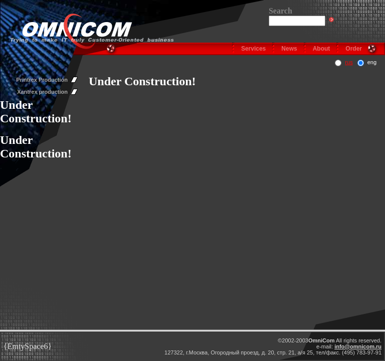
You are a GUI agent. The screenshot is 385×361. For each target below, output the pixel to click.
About (321, 48)
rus (348, 62)
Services (253, 48)
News (289, 48)
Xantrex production (42, 92)
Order (353, 48)
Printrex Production (42, 80)
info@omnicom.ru (357, 346)
